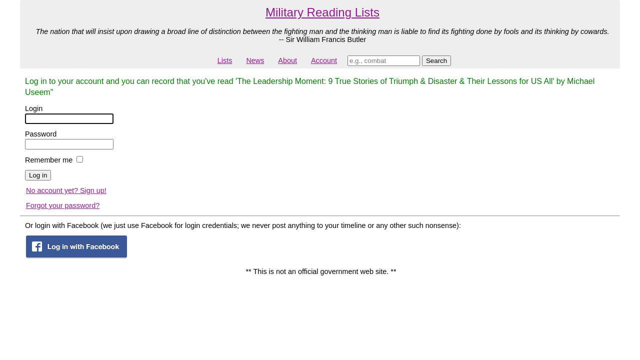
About (287, 60)
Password (40, 134)
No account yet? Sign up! (66, 190)
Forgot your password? (63, 206)
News (255, 60)
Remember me (48, 160)
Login (33, 108)
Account (324, 60)
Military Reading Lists (323, 12)
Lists (225, 60)
